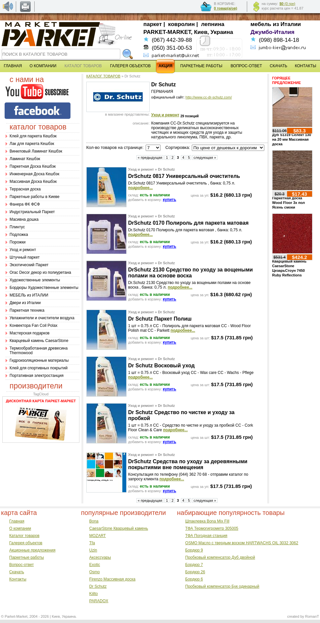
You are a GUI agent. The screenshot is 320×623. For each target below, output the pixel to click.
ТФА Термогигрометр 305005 (211, 528)
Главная (16, 521)
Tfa (92, 543)
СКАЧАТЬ (278, 66)
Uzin (93, 550)
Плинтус (17, 227)
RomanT (312, 616)
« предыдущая (150, 157)
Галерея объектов (25, 543)
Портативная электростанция (37, 375)
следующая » (204, 157)
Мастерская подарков (29, 333)
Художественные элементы (35, 280)
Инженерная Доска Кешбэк (34, 174)
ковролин (181, 24)
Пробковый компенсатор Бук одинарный (222, 586)
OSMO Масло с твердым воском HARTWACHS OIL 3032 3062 (241, 543)
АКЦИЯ (165, 66)
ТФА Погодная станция (206, 535)
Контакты (17, 579)
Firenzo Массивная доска (112, 579)
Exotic (94, 564)
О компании (20, 528)
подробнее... (140, 187)
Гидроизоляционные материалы (39, 360)
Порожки (18, 242)
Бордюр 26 (195, 572)
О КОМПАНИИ (43, 66)
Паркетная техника (27, 310)
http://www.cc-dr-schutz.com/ (209, 97)
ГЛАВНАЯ (13, 66)
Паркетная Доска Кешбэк (33, 166)
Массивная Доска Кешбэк (33, 181)
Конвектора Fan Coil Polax (33, 325)
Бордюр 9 (194, 550)
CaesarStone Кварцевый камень (118, 528)
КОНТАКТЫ (305, 66)
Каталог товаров (24, 535)
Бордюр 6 (194, 579)
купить (169, 199)
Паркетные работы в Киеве (34, 196)
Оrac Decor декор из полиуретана (40, 272)
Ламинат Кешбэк (25, 158)
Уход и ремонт (23, 249)
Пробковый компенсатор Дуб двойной (220, 557)
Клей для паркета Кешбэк (33, 136)
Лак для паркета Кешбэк (32, 143)
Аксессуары (100, 557)
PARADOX (98, 601)
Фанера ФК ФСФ (25, 204)
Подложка (19, 234)
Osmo (94, 572)
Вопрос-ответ (21, 564)
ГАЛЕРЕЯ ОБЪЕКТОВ (130, 66)
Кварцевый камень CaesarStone (39, 340)
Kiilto (93, 593)
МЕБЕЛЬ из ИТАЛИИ (29, 295)
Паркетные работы (26, 557)
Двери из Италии (25, 302)
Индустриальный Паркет (32, 212)
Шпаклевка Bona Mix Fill (207, 521)
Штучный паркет (25, 257)
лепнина (212, 24)
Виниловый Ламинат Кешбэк (36, 151)
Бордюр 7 (194, 564)
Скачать (16, 572)
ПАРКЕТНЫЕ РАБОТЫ (201, 66)
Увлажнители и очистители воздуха (42, 318)
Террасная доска (25, 189)
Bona (94, 521)
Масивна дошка (24, 219)
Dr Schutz (98, 586)
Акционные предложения (32, 550)
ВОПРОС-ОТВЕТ (246, 66)
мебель (260, 24)
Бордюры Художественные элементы (44, 287)
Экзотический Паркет (29, 265)
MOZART (97, 535)
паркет (152, 24)
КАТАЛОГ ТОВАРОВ (103, 76)
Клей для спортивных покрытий (39, 368)
